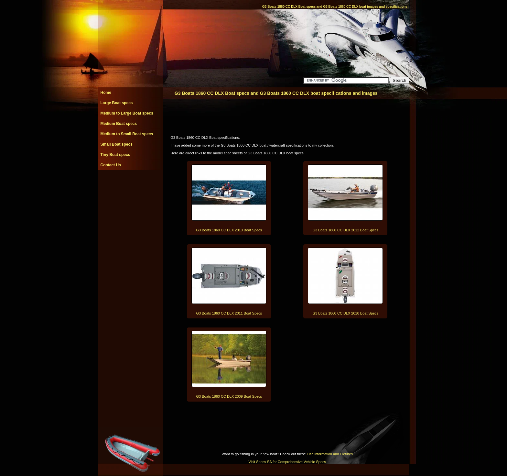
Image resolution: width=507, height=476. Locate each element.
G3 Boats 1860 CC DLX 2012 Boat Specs (346, 230)
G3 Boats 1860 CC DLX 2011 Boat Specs (229, 313)
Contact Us (111, 165)
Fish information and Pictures (330, 454)
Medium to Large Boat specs (127, 113)
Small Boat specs (117, 144)
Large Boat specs (117, 103)
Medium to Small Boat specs (127, 134)
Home (106, 92)
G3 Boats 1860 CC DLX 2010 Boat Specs (346, 313)
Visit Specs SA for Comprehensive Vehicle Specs (287, 462)
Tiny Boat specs (115, 154)
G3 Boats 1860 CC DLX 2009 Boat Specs (229, 396)
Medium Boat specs (119, 123)
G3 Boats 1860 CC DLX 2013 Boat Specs (229, 230)
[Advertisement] (130, 184)
